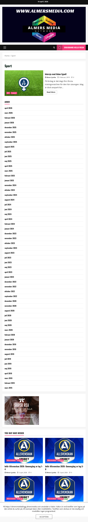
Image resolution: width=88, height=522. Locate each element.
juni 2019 (8, 363)
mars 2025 (8, 170)
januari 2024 (9, 228)
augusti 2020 (9, 310)
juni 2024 (8, 209)
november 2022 (10, 286)
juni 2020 (8, 320)
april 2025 (8, 166)
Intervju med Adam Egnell (24, 83)
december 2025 (10, 127)
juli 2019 (8, 358)
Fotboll (13, 93)
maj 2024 (8, 214)
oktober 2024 (10, 190)
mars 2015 (8, 387)
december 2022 (10, 281)
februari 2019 (10, 383)
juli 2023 (8, 257)
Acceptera (44, 517)
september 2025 (11, 142)
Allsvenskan (11, 460)
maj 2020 (8, 325)
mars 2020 (9, 330)
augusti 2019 (9, 354)
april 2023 (8, 272)
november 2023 (10, 238)
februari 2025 (10, 175)
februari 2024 (10, 223)
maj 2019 (8, 368)
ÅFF (8, 93)
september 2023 (11, 248)
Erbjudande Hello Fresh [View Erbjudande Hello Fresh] (70, 47)
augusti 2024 (9, 199)
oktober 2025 (10, 137)
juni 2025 (8, 156)
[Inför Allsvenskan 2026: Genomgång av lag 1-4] (24, 450)
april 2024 (8, 219)
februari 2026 (10, 117)
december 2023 (10, 233)
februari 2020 (10, 334)
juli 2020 (8, 315)
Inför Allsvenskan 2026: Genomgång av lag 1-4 (24, 468)
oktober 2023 (10, 243)
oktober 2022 (10, 291)
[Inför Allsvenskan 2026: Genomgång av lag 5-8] (64, 450)
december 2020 (10, 301)
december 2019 (10, 344)
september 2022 (11, 296)
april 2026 (8, 108)
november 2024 (10, 185)
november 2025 (10, 132)
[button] (4, 47)
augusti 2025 (9, 146)
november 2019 (10, 349)
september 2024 (11, 195)
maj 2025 (8, 161)
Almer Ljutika (51, 77)
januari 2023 (9, 277)
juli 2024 (8, 204)
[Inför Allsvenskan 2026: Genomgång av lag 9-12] (24, 489)
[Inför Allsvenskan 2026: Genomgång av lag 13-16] (64, 489)
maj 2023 (8, 267)
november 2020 (10, 305)
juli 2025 (8, 151)
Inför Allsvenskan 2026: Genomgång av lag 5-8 (64, 468)
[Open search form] (54, 47)
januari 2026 (9, 122)
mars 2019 (8, 378)
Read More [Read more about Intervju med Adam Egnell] (52, 92)
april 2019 (8, 373)
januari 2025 (9, 180)
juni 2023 (8, 262)
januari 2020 (9, 339)
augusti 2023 (9, 252)
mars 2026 (9, 112)
